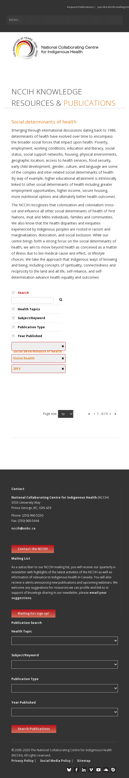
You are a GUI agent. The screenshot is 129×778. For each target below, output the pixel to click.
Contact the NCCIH (33, 549)
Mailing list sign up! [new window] (33, 613)
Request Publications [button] (80, 7)
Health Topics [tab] (29, 309)
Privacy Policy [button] (22, 761)
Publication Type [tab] (31, 327)
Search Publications (34, 729)
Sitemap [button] (83, 761)
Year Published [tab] (30, 336)
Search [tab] (23, 293)
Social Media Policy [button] (55, 761)
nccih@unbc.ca (23, 528)
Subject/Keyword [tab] (31, 318)
